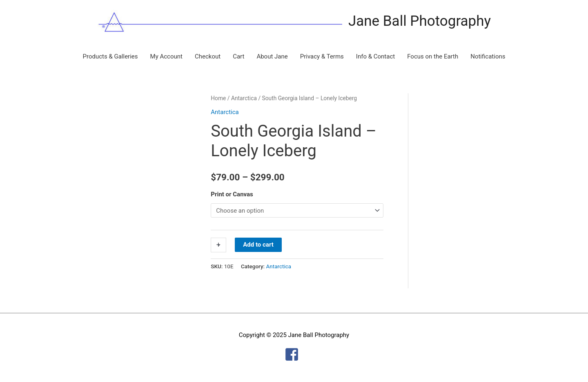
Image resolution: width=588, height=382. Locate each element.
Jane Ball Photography (419, 21)
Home (218, 98)
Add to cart (258, 244)
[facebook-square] (294, 354)
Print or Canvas (232, 194)
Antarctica (244, 98)
